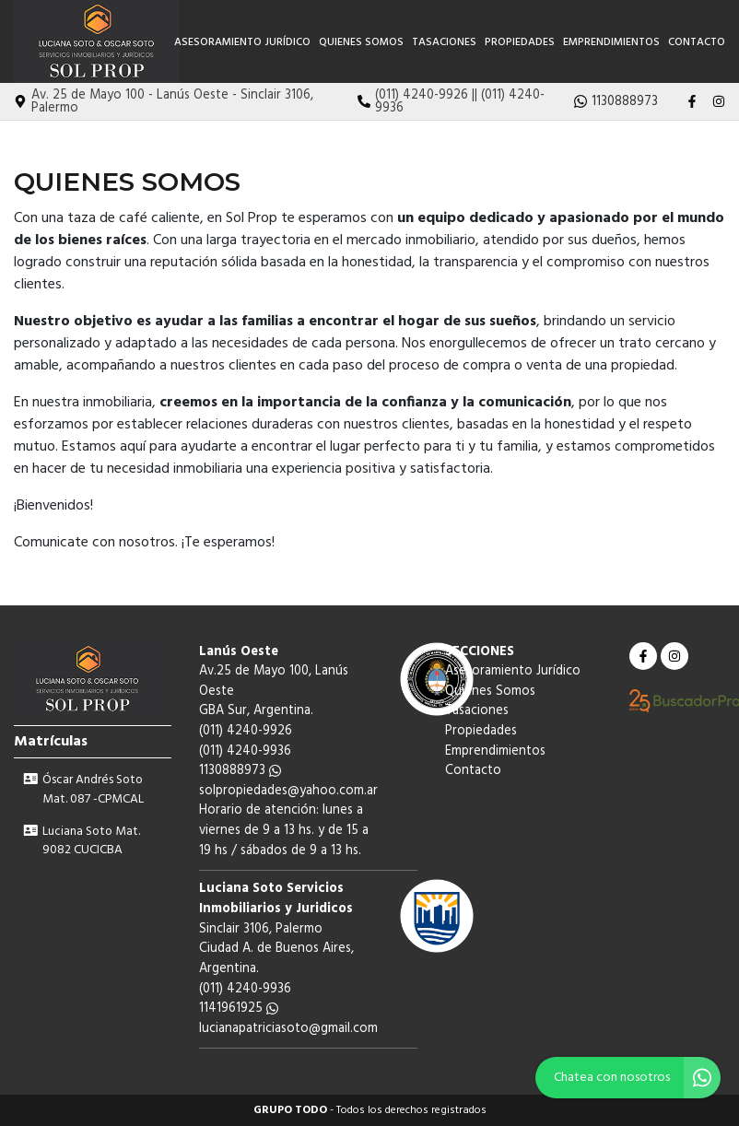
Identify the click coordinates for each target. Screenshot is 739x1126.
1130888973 (240, 770)
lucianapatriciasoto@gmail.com (288, 1028)
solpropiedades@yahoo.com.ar (288, 791)
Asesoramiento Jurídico (242, 42)
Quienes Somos (361, 42)
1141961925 (238, 1008)
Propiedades (520, 42)
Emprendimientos (611, 42)
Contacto (696, 42)
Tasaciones (444, 42)
